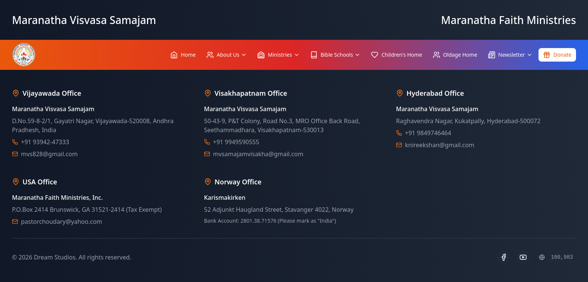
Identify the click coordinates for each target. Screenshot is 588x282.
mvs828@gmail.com (49, 154)
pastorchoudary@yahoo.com (61, 221)
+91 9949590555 (236, 142)
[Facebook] (503, 257)
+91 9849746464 (428, 133)
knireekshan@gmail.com (439, 145)
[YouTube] (523, 257)
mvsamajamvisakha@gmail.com (258, 154)
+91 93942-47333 (45, 142)
